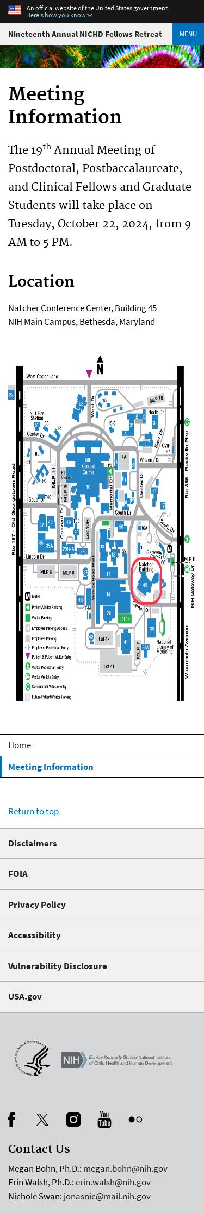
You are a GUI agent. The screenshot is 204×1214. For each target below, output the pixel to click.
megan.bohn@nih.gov (125, 1168)
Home (19, 745)
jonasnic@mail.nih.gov (107, 1196)
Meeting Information (51, 767)
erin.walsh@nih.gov (113, 1182)
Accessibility (34, 935)
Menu (188, 34)
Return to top (33, 811)
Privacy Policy (37, 904)
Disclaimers (32, 843)
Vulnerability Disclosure (57, 966)
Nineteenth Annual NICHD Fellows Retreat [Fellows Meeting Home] (85, 34)
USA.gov (25, 996)
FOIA (18, 874)
